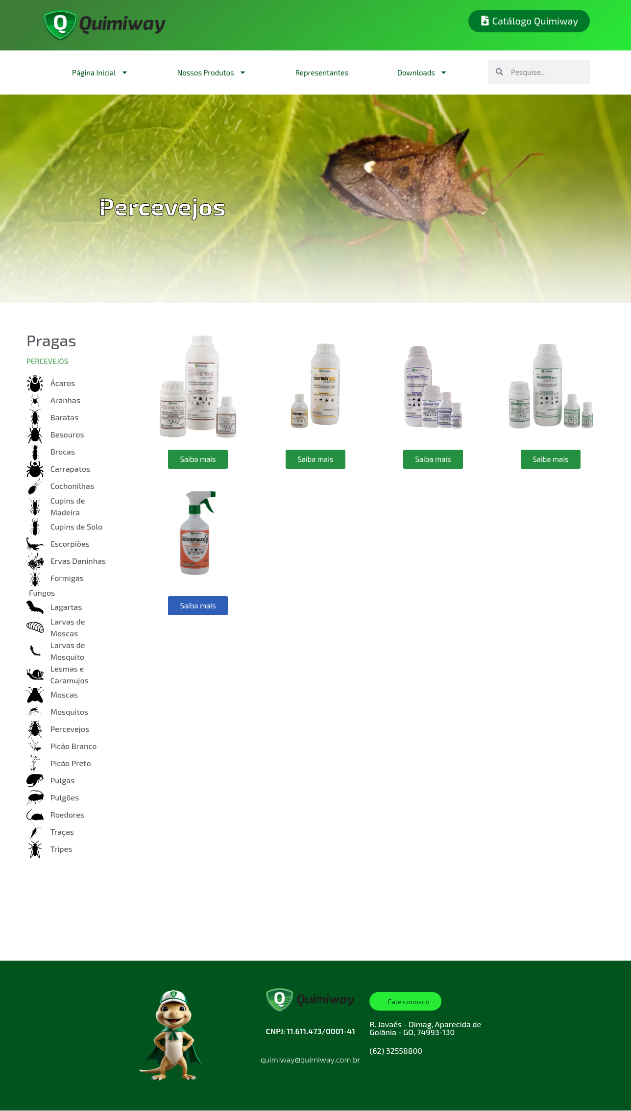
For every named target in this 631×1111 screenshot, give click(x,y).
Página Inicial (100, 72)
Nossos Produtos (211, 72)
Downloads (422, 72)
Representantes (321, 72)
